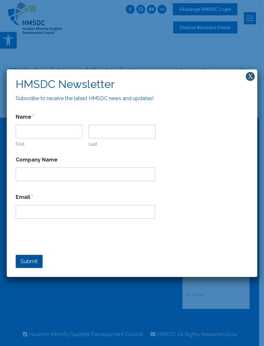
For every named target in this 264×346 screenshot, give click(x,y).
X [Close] (250, 76)
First (20, 144)
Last (93, 144)
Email (24, 197)
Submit (29, 261)
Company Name (37, 160)
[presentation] (64, 251)
